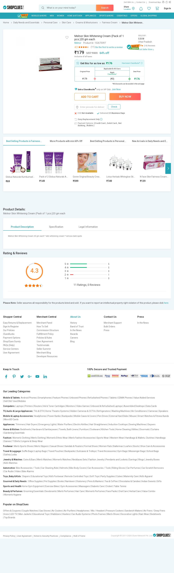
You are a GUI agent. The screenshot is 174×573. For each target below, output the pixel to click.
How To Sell (42, 326)
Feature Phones (60, 397)
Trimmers (20, 424)
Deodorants (50, 491)
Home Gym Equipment (33, 486)
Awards (74, 334)
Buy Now (125, 96)
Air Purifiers (69, 510)
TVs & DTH (39, 411)
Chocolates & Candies (129, 481)
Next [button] (168, 168)
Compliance (65, 536)
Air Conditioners (139, 411)
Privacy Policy (9, 536)
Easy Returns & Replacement (17, 323)
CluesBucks (8, 334)
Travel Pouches (55, 451)
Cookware (95, 429)
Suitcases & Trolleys (86, 451)
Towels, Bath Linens (68, 429)
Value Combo (148, 491)
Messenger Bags (137, 451)
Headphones (40, 416)
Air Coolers (57, 510)
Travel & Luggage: (12, 451)
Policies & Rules (44, 337)
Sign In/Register (11, 326)
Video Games (82, 406)
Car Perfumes (133, 468)
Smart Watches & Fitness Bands (153, 416)
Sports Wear (103, 438)
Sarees (7, 441)
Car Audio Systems (81, 514)
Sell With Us (129, 2)
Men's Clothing (38, 438)
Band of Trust (77, 326)
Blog (72, 341)
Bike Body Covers (77, 468)
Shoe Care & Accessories (152, 446)
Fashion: (7, 438)
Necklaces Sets (79, 459)
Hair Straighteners (98, 424)
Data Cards (151, 406)
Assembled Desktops (134, 406)
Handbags (161, 438)
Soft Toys (94, 476)
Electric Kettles (81, 424)
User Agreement (11, 352)
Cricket (109, 486)
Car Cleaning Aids (49, 468)
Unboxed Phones (78, 397)
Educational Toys (39, 476)
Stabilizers (56, 514)
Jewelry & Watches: (13, 459)
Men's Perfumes (66, 491)
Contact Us (140, 2)
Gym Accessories (69, 486)
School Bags (153, 451)
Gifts (159, 481)
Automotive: (9, 468)
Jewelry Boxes (152, 459)
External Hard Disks (118, 416)
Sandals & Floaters (74, 446)
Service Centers (11, 349)
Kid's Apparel (146, 476)
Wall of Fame (79, 536)
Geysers (152, 424)
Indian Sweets (149, 481)
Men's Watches (44, 459)
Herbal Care (135, 491)
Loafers (128, 446)
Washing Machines (121, 411)
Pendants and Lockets (117, 459)
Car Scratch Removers (153, 468)
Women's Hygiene (12, 494)
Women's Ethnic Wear (57, 438)
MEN (52, 16)
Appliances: (9, 424)
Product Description (22, 226)
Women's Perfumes (95, 491)
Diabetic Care (97, 486)
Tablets (113, 397)
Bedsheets (25, 429)
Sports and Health (12, 486)
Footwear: (8, 446)
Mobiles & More (39, 16)
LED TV (13, 514)
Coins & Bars (29, 459)
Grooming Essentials (33, 491)
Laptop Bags (40, 451)
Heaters (66, 514)
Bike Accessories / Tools (28, 468)
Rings (141, 459)
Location (127, 9)
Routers (38, 406)
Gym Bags (122, 451)
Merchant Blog (44, 352)
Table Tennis (120, 486)
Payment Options (11, 337)
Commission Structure (48, 330)
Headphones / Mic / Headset (91, 510)
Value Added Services (144, 397)
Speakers (163, 411)
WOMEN (60, 16)
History (73, 323)
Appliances (90, 16)
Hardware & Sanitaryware (44, 429)
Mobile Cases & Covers (85, 416)
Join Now (116, 89)
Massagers (84, 486)
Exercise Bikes (52, 486)
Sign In (167, 8)
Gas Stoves (44, 510)
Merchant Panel (44, 323)
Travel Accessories (107, 451)
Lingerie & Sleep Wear (32, 441)
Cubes (119, 476)
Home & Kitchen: (11, 429)
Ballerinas (118, 446)
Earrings (133, 459)
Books (61, 481)
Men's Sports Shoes (23, 446)
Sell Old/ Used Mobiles (15, 401)
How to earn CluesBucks (132, 63)
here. (166, 303)
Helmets (64, 468)
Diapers (26, 476)
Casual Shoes (56, 446)
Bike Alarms (28, 471)
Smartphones (44, 397)
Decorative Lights (129, 514)
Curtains (155, 429)
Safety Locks (10, 454)
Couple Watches (30, 510)
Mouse (133, 416)
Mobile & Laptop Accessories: (18, 416)
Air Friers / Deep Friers (154, 510)
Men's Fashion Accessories (82, 438)
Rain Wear (144, 514)
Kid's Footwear (56, 476)
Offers (133, 16)
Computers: (9, 406)
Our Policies (9, 330)
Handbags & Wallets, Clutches (139, 438)
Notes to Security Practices (46, 536)
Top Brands (9, 517)
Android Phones (29, 397)
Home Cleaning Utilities (127, 429)
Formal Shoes (91, 446)
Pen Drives (103, 416)
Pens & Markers (95, 481)
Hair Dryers (32, 424)
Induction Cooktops (118, 424)
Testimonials (43, 345)
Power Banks (54, 416)
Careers (74, 337)
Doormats (144, 429)
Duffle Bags (27, 451)
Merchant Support (113, 323)
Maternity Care (131, 476)
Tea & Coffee (111, 481)
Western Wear (117, 438)
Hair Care (79, 491)
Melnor (77, 43)
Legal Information (88, 226)
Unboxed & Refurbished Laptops (106, 406)
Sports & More (106, 16)
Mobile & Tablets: (11, 397)
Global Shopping (148, 16)
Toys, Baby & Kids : (12, 476)
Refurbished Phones (98, 397)
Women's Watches (62, 459)
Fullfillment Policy (45, 334)
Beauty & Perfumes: (13, 491)
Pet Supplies (50, 481)
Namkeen (70, 481)
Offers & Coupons (12, 510)
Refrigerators (103, 411)
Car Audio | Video (12, 471)
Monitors (70, 406)
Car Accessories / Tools (99, 468)
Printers (29, 406)
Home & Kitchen (74, 16)
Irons (6, 514)
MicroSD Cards (11, 419)
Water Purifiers (65, 424)
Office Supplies (35, 481)
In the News (76, 330)
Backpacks (67, 416)
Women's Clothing (21, 438)
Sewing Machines (137, 424)
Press (106, 330)
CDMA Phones (125, 397)
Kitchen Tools (107, 429)
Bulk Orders (109, 326)
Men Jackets (25, 514)
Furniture (84, 429)
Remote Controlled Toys (76, 476)
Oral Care (123, 491)
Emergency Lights (47, 424)
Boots (136, 446)
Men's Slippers (41, 446)
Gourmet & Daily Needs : (15, 481)
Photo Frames (99, 514)
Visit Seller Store (145, 49)
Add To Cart (90, 96)
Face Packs (111, 491)
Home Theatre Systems (57, 411)
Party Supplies (108, 476)
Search (104, 8)
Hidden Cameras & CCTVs (83, 411)
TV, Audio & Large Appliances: (18, 411)
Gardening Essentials (14, 433)
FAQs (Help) (9, 345)
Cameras (152, 411)
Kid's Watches (10, 463)
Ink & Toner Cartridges (54, 406)
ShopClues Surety (12, 341)
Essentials (122, 16)
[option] (20, 168)
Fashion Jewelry (96, 459)
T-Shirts (16, 441)
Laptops (19, 406)
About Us (75, 316)
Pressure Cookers (114, 510)
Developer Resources (47, 356)
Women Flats (105, 446)
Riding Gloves (118, 468)
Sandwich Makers (133, 510)
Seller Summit (44, 349)
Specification (56, 226)
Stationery (81, 481)
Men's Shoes (113, 514)
